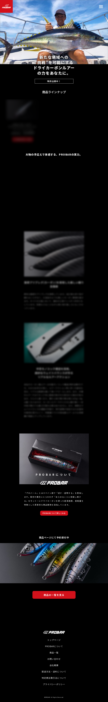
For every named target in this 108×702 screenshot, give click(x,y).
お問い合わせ (54, 658)
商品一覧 (54, 652)
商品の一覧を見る (54, 595)
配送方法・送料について (54, 671)
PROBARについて (54, 646)
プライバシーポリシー (54, 684)
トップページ (54, 639)
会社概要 (54, 665)
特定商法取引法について (54, 677)
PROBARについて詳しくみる (54, 513)
